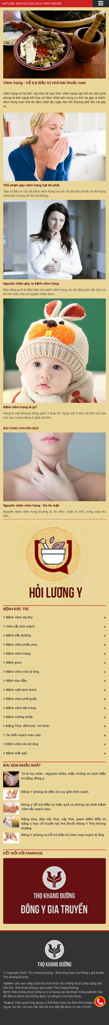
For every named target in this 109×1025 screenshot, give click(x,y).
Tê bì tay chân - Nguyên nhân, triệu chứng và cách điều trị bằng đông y (63, 776)
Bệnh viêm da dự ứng (54, 744)
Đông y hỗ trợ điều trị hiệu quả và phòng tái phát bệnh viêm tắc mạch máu (63, 807)
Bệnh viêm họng (54, 653)
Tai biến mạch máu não (54, 735)
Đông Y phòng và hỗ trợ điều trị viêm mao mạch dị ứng (62, 835)
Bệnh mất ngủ (54, 753)
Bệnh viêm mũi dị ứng (54, 671)
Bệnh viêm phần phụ (54, 644)
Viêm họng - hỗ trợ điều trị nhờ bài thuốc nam (44, 83)
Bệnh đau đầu (54, 680)
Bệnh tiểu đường (54, 635)
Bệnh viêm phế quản (54, 698)
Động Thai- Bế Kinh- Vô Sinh (54, 726)
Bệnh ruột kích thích (54, 690)
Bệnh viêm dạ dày (54, 617)
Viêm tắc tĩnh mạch (54, 626)
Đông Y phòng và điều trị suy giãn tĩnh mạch (55, 792)
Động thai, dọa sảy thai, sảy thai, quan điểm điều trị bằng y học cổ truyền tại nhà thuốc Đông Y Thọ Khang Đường (63, 823)
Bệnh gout (54, 662)
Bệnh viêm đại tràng (54, 708)
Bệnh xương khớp (54, 717)
